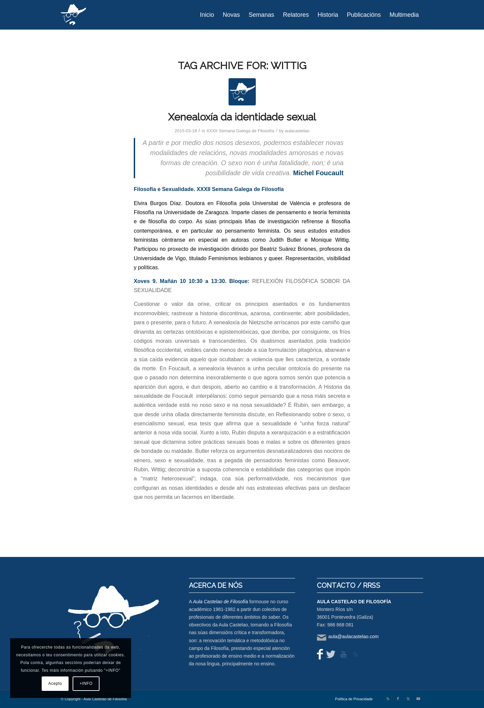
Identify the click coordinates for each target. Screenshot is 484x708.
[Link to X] (408, 699)
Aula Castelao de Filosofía (220, 601)
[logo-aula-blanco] (74, 15)
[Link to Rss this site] (388, 699)
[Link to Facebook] (398, 699)
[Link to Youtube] (418, 699)
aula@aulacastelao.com (353, 636)
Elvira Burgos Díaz (157, 203)
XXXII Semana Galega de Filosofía (240, 130)
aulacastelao (297, 130)
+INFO (86, 683)
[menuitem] (207, 15)
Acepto (55, 683)
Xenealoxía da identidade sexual (242, 117)
